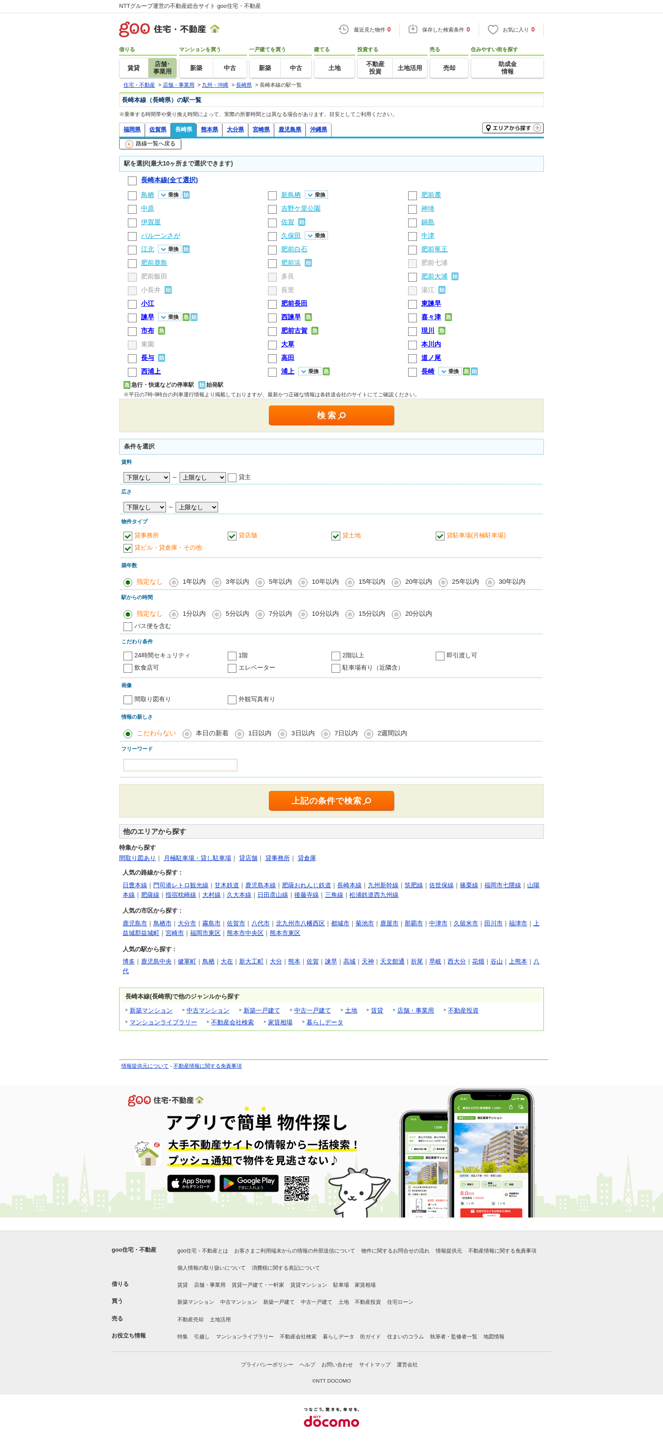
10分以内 (325, 613)
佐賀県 (157, 129)
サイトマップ (375, 1365)
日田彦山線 (272, 894)
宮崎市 (175, 932)
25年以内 (465, 581)
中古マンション (208, 1010)
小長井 (151, 289)
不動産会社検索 (232, 1022)
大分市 (187, 923)
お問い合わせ (337, 1365)
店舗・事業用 (415, 1010)
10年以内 (325, 581)
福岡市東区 (205, 932)
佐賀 (313, 961)
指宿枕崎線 (181, 894)
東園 (147, 344)
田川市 (493, 923)
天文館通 (392, 961)
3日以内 (302, 733)
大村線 (211, 894)
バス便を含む (152, 625)
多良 (287, 276)
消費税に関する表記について (286, 1268)
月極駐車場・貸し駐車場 (197, 857)
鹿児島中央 (156, 961)
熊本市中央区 (245, 932)
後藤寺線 (306, 894)
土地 (351, 1010)
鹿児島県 (290, 129)
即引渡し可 (462, 655)
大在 (227, 961)
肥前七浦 (434, 262)
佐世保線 (441, 885)
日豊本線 (135, 885)
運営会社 (407, 1365)
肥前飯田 (154, 276)
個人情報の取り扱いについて (211, 1268)
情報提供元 (449, 1251)
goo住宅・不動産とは (202, 1251)
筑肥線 (414, 885)
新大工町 (251, 961)
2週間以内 (392, 733)
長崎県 (183, 129)
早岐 (435, 961)
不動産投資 (463, 1010)
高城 (349, 961)
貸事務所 (146, 535)
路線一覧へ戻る (150, 144)
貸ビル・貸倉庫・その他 (168, 547)
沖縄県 (318, 129)
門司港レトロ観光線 (180, 885)
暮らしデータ (325, 1022)
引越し (202, 1337)
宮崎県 (261, 129)
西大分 (457, 961)
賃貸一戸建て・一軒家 (258, 1285)
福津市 (518, 923)
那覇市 (414, 923)
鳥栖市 (162, 923)
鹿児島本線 (260, 885)
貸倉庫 (307, 857)
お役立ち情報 (129, 1335)
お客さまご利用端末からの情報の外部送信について (294, 1251)
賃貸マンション (308, 1285)
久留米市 (466, 923)
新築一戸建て (261, 1010)
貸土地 (351, 535)
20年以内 (418, 581)
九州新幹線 (383, 885)
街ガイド (370, 1337)
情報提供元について (145, 1066)
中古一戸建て (312, 1010)
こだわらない (156, 733)
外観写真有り (257, 698)
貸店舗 (248, 535)
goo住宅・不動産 (134, 1249)
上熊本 (518, 961)
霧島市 (211, 923)
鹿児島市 (135, 923)
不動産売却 (190, 1319)
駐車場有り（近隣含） (373, 667)
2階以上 (353, 655)
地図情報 (493, 1337)
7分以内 (280, 613)
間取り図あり (137, 857)
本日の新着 (212, 733)
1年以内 (194, 581)
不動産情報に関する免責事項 (207, 1066)
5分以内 (237, 613)
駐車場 (341, 1285)
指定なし (150, 581)
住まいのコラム (405, 1337)
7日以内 (346, 733)
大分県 (235, 129)
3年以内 (237, 581)
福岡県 (132, 129)
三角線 (334, 894)
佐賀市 (236, 923)
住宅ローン (400, 1302)
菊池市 (365, 923)
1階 (243, 655)
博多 (129, 961)
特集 (182, 1337)
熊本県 (209, 129)
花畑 (478, 961)
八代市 (260, 923)
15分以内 (372, 613)
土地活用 (220, 1319)
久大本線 (239, 894)
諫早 (331, 961)
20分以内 (418, 613)
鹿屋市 (389, 923)
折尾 (417, 961)
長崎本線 (349, 885)
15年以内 (372, 581)
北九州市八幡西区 (300, 923)
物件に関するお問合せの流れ (395, 1251)
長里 (287, 289)
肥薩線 (150, 894)
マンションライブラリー (163, 1022)
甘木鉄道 (227, 885)
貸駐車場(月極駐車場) (476, 535)
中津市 (438, 923)
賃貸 (377, 1010)
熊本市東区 (285, 932)
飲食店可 (146, 667)
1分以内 (194, 613)
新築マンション (151, 1010)
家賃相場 (280, 1022)
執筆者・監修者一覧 (453, 1337)
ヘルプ (307, 1365)
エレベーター (257, 667)
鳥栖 (208, 961)
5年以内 (280, 581)
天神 (368, 961)
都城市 (340, 923)
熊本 (294, 961)
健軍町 (187, 961)
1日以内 (260, 733)
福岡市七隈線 (502, 885)
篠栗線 (469, 885)
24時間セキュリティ (162, 655)
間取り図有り (152, 698)
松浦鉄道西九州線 (374, 894)
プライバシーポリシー (267, 1365)
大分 (276, 961)
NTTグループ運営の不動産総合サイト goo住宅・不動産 (190, 6)
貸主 (245, 476)
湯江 (427, 289)
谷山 (496, 961)
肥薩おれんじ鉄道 (306, 885)
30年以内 (512, 581)
